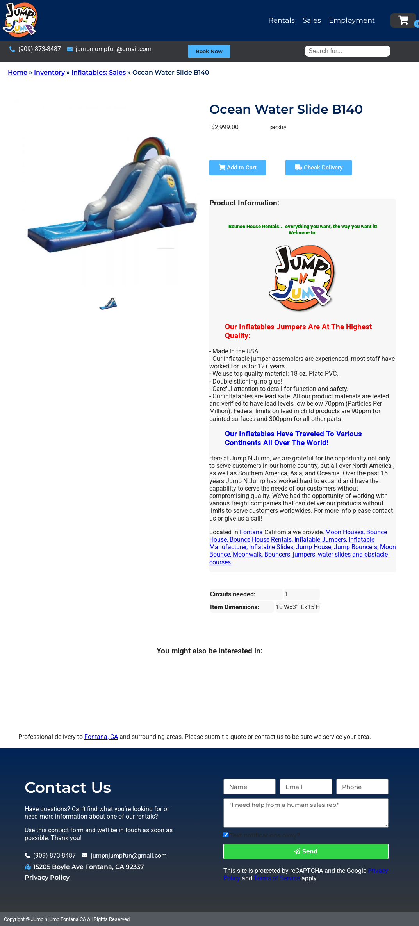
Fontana (251, 532)
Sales (312, 20)
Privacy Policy (47, 877)
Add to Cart (238, 167)
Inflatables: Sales (98, 72)
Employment (352, 20)
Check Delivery (318, 167)
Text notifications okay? (265, 835)
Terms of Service (277, 878)
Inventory (49, 72)
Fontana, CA (101, 736)
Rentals (281, 20)
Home (17, 72)
